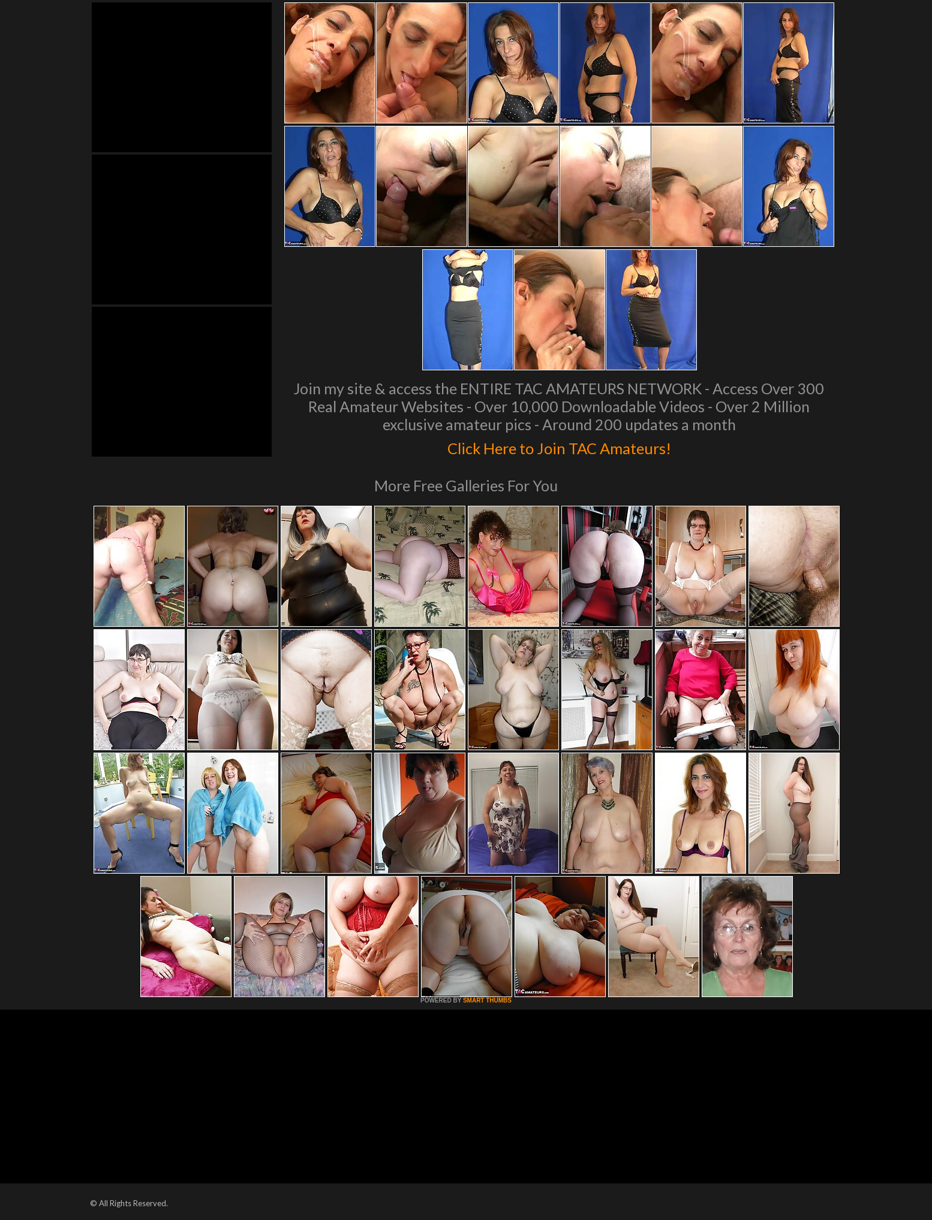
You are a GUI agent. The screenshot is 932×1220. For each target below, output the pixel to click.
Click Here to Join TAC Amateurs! (559, 445)
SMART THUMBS (487, 1000)
